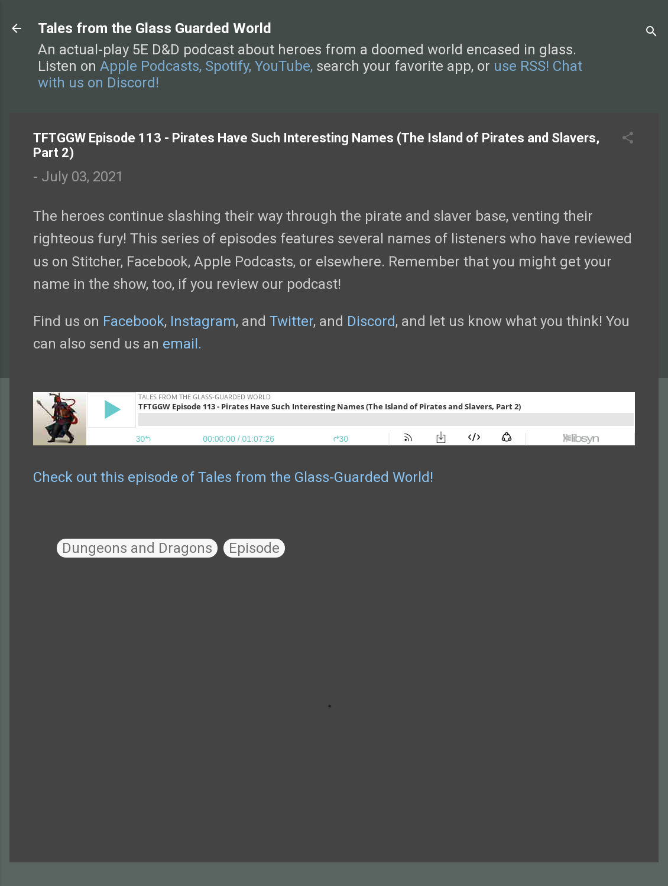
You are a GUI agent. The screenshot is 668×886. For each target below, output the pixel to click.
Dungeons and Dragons (137, 548)
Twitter (291, 321)
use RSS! (521, 66)
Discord (371, 321)
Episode (254, 548)
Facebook (133, 321)
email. (182, 343)
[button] (628, 139)
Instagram (203, 321)
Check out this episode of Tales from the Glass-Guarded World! (233, 477)
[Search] (651, 32)
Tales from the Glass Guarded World (154, 28)
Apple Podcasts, (151, 66)
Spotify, (228, 66)
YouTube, (284, 66)
